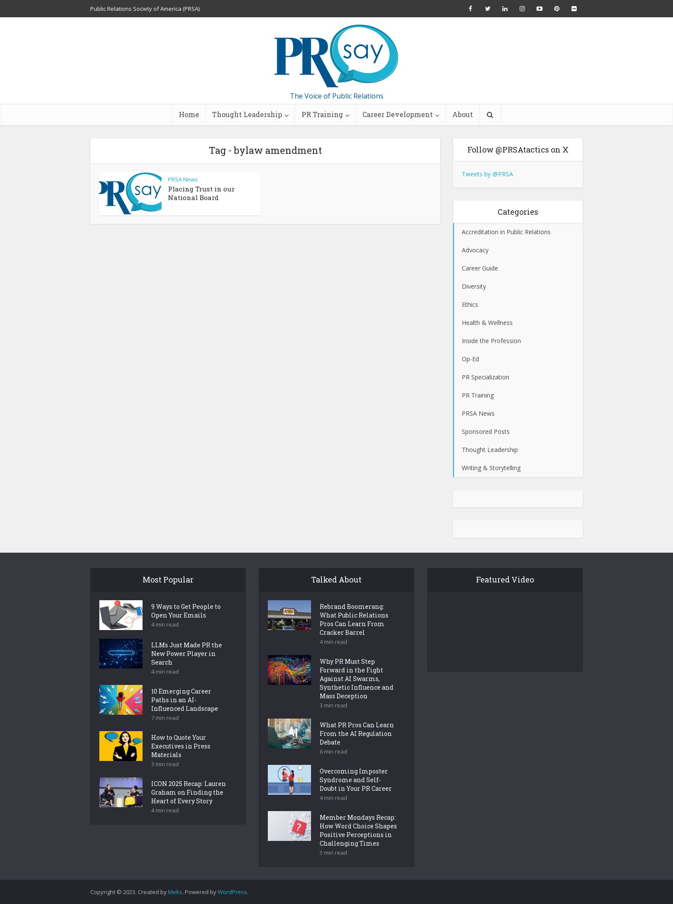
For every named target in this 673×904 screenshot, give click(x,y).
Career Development (397, 114)
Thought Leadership (247, 114)
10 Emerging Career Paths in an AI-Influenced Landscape (184, 715)
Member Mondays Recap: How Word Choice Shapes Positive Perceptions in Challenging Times (358, 845)
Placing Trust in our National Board (201, 193)
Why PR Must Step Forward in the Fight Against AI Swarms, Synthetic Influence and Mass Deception (357, 693)
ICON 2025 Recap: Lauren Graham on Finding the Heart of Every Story (188, 807)
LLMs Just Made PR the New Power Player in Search (186, 668)
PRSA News (183, 179)
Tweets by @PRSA (487, 174)
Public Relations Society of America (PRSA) (145, 9)
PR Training (322, 114)
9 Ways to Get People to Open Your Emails (186, 626)
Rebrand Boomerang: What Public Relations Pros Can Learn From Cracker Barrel (354, 635)
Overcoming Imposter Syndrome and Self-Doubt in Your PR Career (356, 795)
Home (189, 114)
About (462, 114)
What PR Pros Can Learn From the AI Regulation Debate (357, 748)
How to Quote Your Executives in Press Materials (180, 761)
